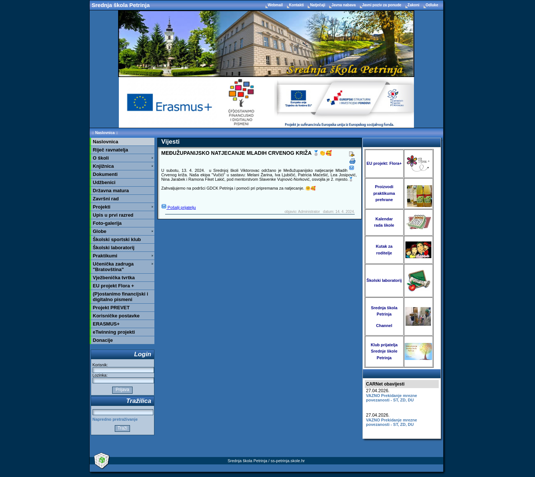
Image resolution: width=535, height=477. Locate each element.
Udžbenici (104, 182)
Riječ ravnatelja (110, 150)
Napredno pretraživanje (115, 419)
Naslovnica (105, 133)
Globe (100, 231)
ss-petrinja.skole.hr (288, 460)
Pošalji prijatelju (178, 207)
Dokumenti (105, 174)
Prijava (122, 389)
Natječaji (318, 5)
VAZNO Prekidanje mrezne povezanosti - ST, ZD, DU (391, 397)
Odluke (432, 5)
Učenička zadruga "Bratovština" (113, 266)
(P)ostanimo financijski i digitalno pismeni (120, 296)
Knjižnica (103, 166)
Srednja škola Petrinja (121, 5)
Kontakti (297, 5)
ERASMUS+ (106, 324)
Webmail (276, 5)
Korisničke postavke (116, 315)
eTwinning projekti (114, 332)
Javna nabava (344, 5)
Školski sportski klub (117, 239)
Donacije (103, 340)
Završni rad (106, 198)
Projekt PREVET (111, 307)
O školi (101, 158)
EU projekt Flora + (113, 285)
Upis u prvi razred (113, 215)
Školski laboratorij (114, 247)
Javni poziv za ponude (382, 5)
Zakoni (414, 5)
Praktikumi (105, 255)
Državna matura (111, 190)
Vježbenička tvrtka (114, 277)
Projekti (102, 207)
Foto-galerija (107, 223)
